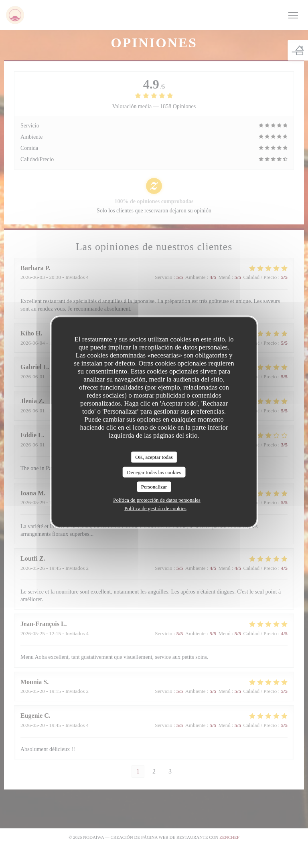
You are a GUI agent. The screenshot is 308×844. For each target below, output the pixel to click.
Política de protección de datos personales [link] (157, 500)
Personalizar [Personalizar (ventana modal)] (154, 487)
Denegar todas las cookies (154, 472)
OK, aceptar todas (154, 457)
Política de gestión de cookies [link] (155, 508)
